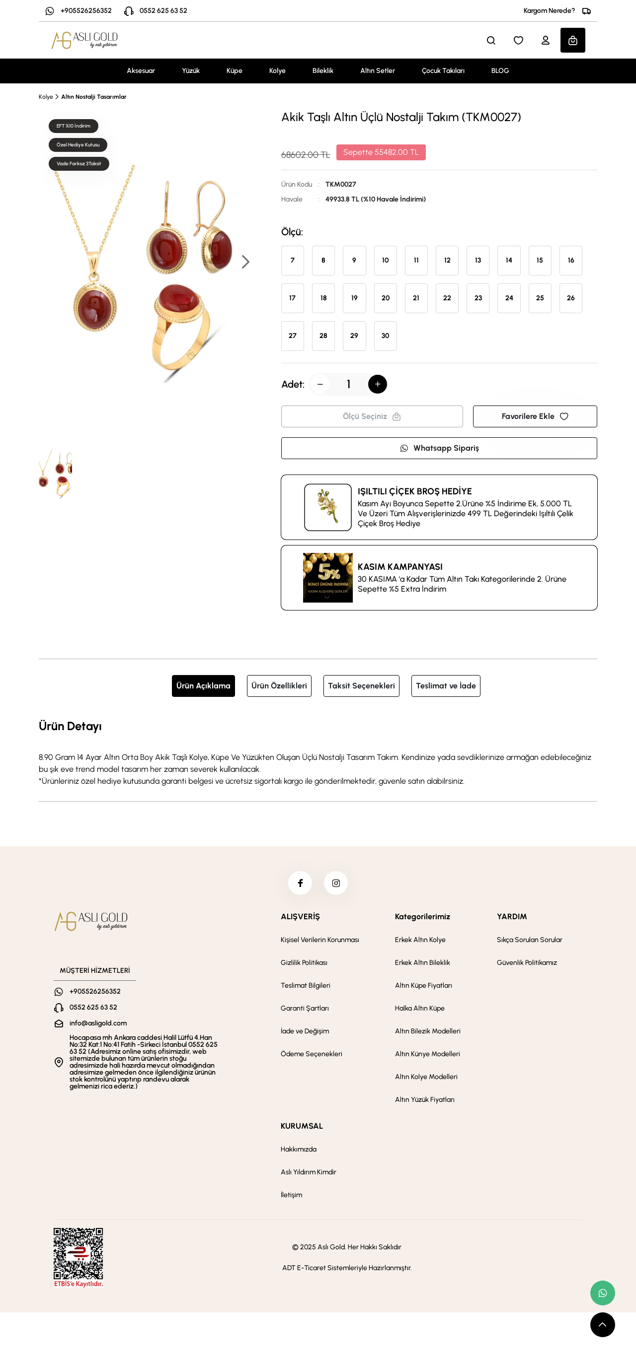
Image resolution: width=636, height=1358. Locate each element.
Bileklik (323, 71)
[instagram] (336, 883)
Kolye (277, 71)
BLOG (500, 71)
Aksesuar (141, 71)
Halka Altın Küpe (420, 1009)
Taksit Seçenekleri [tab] (361, 685)
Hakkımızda (299, 1150)
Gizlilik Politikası (304, 963)
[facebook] (299, 883)
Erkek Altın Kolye (420, 941)
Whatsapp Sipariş (439, 448)
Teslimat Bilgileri (305, 986)
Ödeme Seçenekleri (311, 1055)
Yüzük (191, 71)
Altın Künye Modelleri (427, 1055)
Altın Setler (377, 71)
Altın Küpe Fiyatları (423, 986)
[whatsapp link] (602, 1293)
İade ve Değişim (305, 1032)
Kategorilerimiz (422, 917)
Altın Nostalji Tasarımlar (94, 96)
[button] (245, 262)
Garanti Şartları (305, 1009)
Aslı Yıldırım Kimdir (308, 1173)
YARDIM (512, 917)
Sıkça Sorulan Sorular (529, 941)
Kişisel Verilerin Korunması (320, 941)
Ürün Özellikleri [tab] (279, 685)
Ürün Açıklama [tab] (203, 685)
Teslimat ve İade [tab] (446, 685)
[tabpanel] (318, 752)
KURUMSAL (302, 1127)
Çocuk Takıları (443, 71)
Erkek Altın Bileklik (422, 963)
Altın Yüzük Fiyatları (425, 1100)
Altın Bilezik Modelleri (428, 1032)
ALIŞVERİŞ (300, 917)
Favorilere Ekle (535, 416)
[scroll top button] (602, 1324)
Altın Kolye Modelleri (426, 1078)
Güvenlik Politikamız (527, 963)
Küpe (234, 71)
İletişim (291, 1196)
